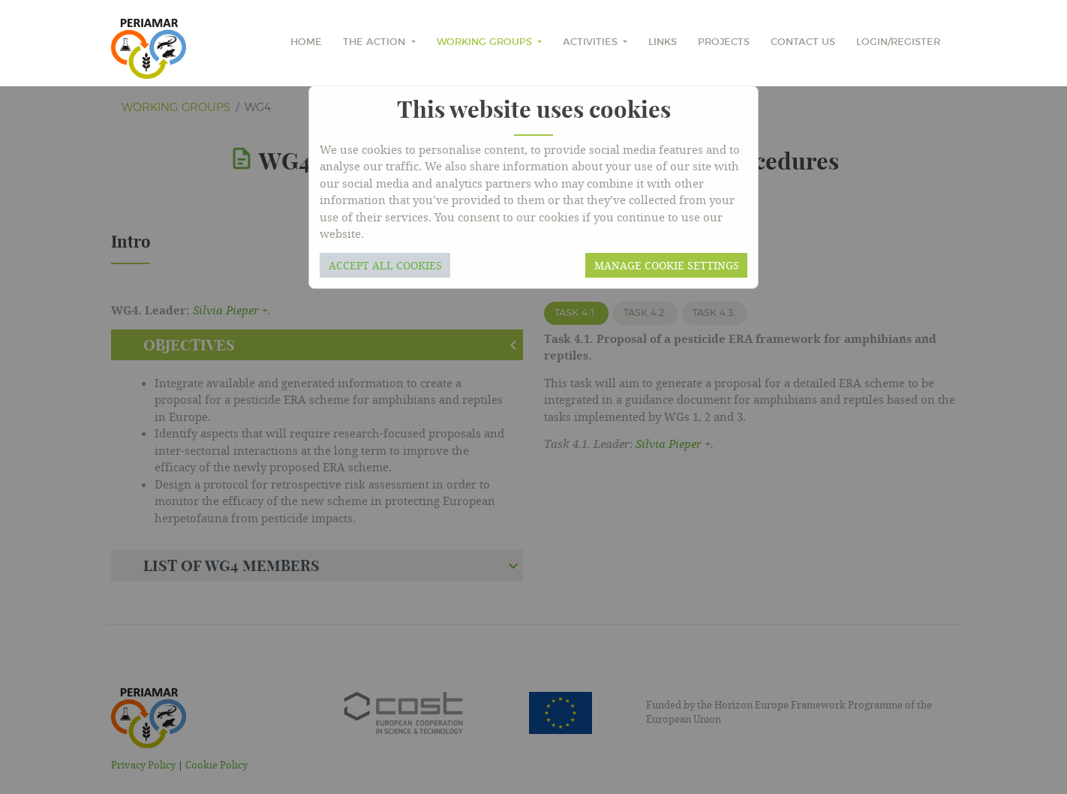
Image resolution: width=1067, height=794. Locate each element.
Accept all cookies (385, 265)
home (306, 42)
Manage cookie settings (666, 265)
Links (662, 42)
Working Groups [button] (486, 42)
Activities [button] (592, 42)
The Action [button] (375, 42)
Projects (724, 42)
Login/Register (898, 42)
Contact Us (803, 42)
